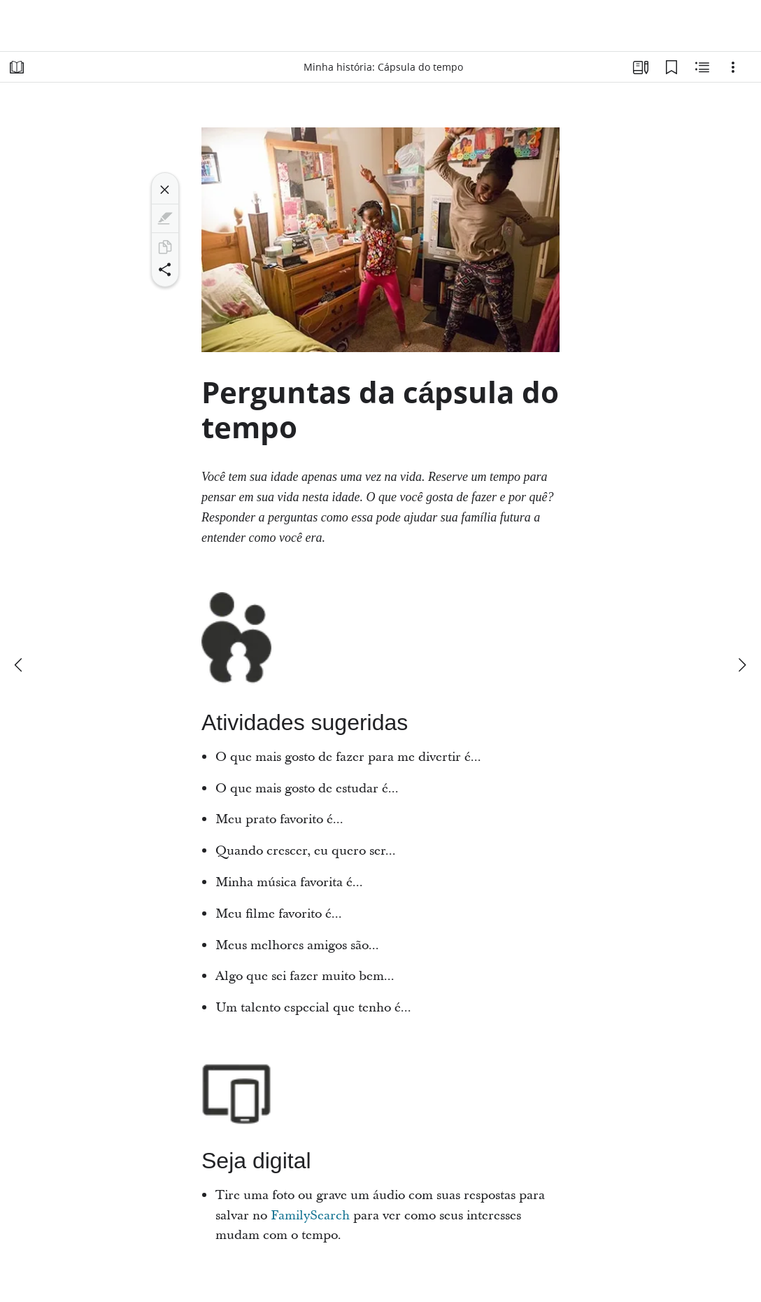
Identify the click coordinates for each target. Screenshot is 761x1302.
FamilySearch (310, 1215)
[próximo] (741, 665)
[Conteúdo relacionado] (702, 67)
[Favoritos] (671, 67)
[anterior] (20, 665)
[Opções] (733, 67)
